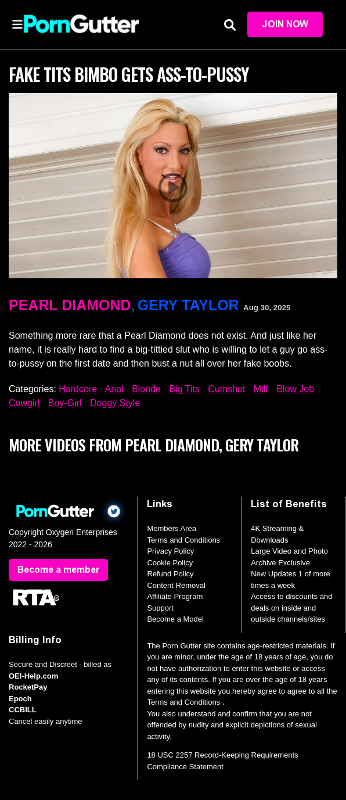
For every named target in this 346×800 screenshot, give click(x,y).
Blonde (146, 389)
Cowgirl (24, 403)
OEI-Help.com (33, 676)
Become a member (58, 569)
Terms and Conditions (183, 540)
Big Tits (184, 389)
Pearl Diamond (70, 305)
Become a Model (175, 619)
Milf (261, 389)
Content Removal (176, 585)
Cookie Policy (170, 562)
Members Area (171, 528)
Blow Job (295, 389)
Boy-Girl (65, 403)
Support (160, 608)
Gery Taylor (188, 305)
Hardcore (78, 389)
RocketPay (28, 687)
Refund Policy (170, 573)
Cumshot (226, 389)
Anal (114, 389)
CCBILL (23, 709)
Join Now (285, 24)
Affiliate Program (175, 596)
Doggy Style (115, 403)
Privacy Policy (170, 551)
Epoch (20, 698)
